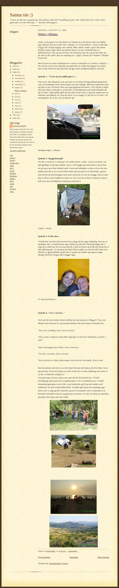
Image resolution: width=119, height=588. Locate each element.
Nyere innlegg (44, 557)
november (19, 78)
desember (19, 75)
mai (16, 100)
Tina (11, 186)
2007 (15, 115)
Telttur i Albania (20, 91)
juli (16, 94)
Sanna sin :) (21, 14)
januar (17, 112)
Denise (12, 160)
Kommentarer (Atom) (58, 563)
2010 (15, 66)
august (17, 87)
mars (17, 106)
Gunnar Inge (14, 163)
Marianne (13, 176)
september (19, 84)
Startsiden (74, 557)
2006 (15, 118)
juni (16, 97)
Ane (11, 155)
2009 (15, 69)
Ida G (12, 168)
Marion (12, 179)
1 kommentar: (73, 551)
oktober (18, 81)
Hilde (12, 166)
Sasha (12, 184)
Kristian (13, 173)
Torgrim (13, 189)
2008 (15, 72)
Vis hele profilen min (18, 151)
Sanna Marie (19, 126)
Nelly (12, 181)
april (17, 103)
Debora (12, 158)
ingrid (12, 171)
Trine (12, 192)
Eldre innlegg (103, 557)
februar (18, 109)
